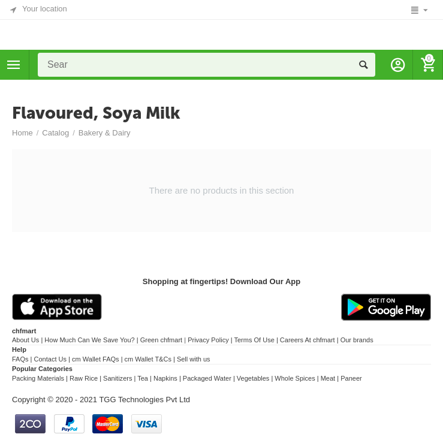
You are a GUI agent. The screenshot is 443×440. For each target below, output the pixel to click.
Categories (13, 64)
